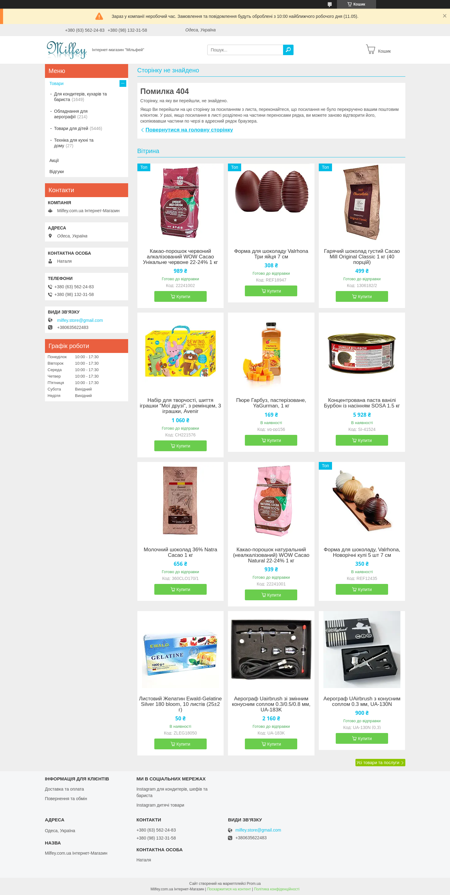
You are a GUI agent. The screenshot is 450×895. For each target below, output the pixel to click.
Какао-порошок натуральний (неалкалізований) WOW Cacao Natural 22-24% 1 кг (271, 555)
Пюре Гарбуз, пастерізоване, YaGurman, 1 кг (271, 403)
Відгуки (57, 171)
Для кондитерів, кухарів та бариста (80, 96)
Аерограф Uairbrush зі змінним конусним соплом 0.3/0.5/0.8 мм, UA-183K (271, 704)
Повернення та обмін (66, 798)
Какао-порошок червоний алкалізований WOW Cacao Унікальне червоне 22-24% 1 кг (180, 257)
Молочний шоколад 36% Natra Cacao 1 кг (180, 552)
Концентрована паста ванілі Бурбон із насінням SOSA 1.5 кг (362, 403)
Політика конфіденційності (277, 889)
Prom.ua (254, 883)
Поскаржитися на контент (229, 889)
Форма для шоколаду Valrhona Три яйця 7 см (271, 254)
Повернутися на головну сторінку (189, 130)
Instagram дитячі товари (160, 805)
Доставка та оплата (64, 789)
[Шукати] (288, 50)
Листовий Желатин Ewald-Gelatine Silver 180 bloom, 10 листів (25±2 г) (180, 704)
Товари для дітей (71, 128)
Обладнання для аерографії (71, 114)
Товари (57, 83)
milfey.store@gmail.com (80, 320)
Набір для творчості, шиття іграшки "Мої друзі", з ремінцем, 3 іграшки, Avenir (180, 406)
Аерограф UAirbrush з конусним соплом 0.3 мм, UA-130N (361, 701)
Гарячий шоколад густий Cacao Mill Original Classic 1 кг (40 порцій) (362, 257)
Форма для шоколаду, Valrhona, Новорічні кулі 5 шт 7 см (362, 552)
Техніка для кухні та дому (74, 143)
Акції (54, 160)
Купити (183, 296)
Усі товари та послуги (378, 762)
